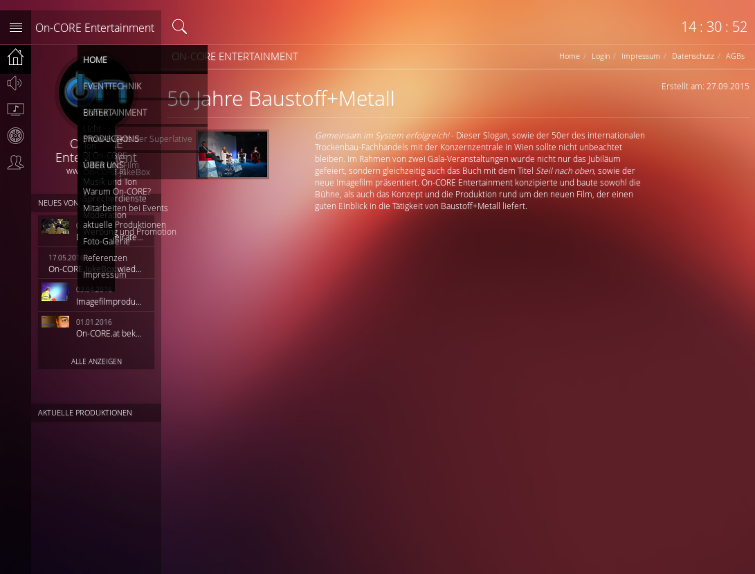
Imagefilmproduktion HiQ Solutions (110, 301)
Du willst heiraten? (110, 236)
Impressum (640, 56)
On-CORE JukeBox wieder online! (96, 268)
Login (601, 56)
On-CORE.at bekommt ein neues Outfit (110, 333)
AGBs (735, 56)
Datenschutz (693, 56)
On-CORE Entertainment (94, 27)
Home (569, 56)
